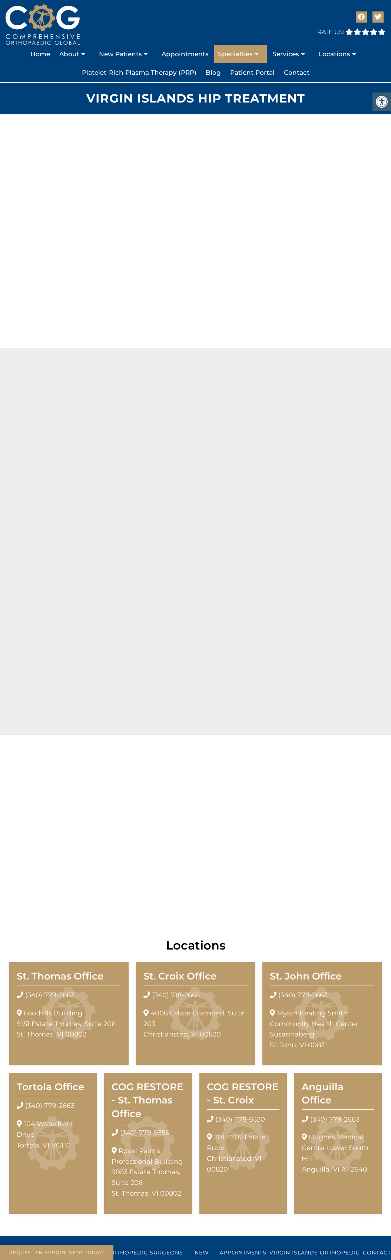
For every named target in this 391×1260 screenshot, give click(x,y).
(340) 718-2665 (176, 995)
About (69, 54)
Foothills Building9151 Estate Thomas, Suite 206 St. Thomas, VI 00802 (66, 1024)
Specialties (235, 54)
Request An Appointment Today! (56, 1252)
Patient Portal (252, 72)
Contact (296, 72)
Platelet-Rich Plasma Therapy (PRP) (139, 72)
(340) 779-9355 (144, 1133)
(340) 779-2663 (49, 995)
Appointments (185, 54)
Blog (213, 72)
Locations (334, 54)
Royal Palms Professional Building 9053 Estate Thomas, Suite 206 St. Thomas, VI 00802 (147, 1172)
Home (40, 54)
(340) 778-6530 (240, 1119)
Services (285, 54)
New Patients (120, 54)
